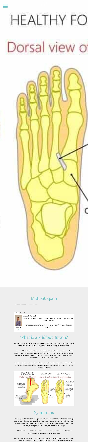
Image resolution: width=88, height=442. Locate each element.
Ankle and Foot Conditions (27, 304)
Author (16, 313)
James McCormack (29, 316)
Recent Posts (23, 313)
